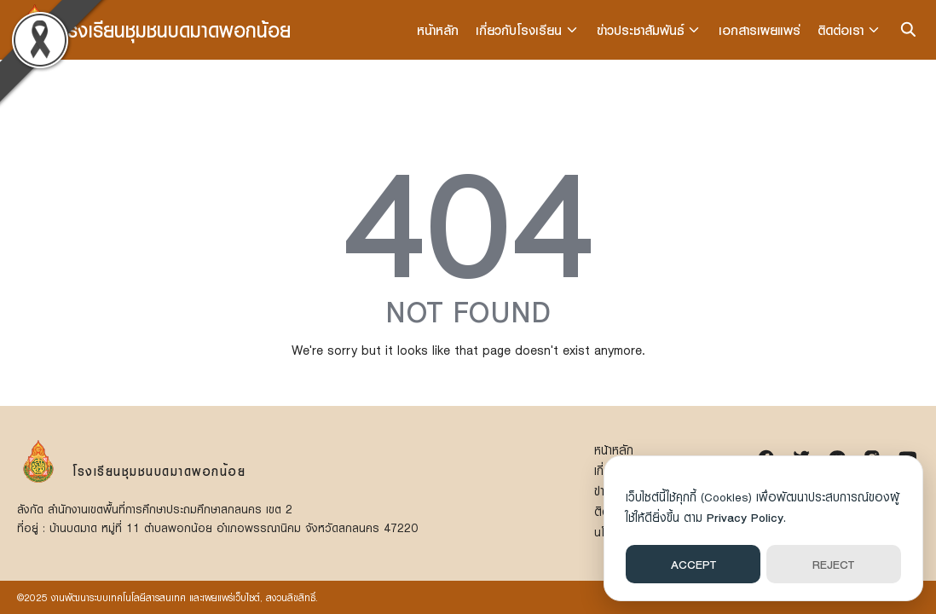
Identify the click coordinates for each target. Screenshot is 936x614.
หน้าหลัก (439, 29)
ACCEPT (693, 564)
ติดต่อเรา (841, 29)
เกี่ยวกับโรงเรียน (520, 29)
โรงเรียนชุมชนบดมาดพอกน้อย (176, 29)
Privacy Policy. (746, 517)
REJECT (833, 564)
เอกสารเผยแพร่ (760, 29)
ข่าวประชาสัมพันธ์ (641, 29)
